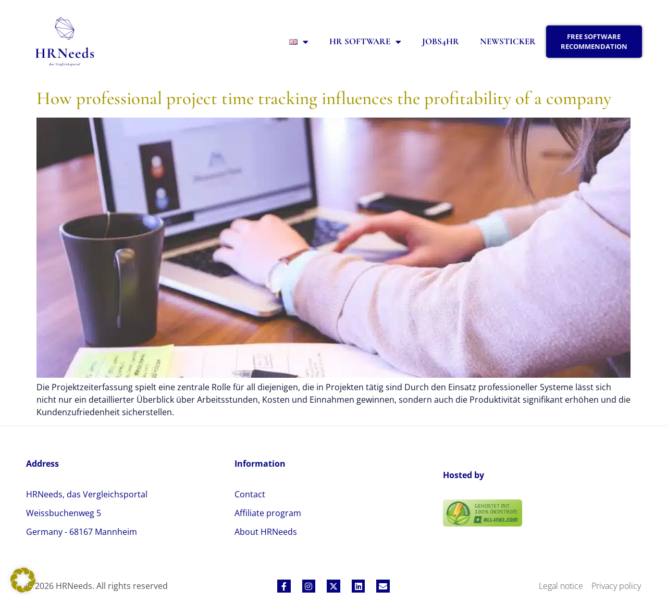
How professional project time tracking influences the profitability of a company (323, 98)
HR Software (365, 42)
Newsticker (508, 41)
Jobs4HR (440, 41)
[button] (23, 580)
